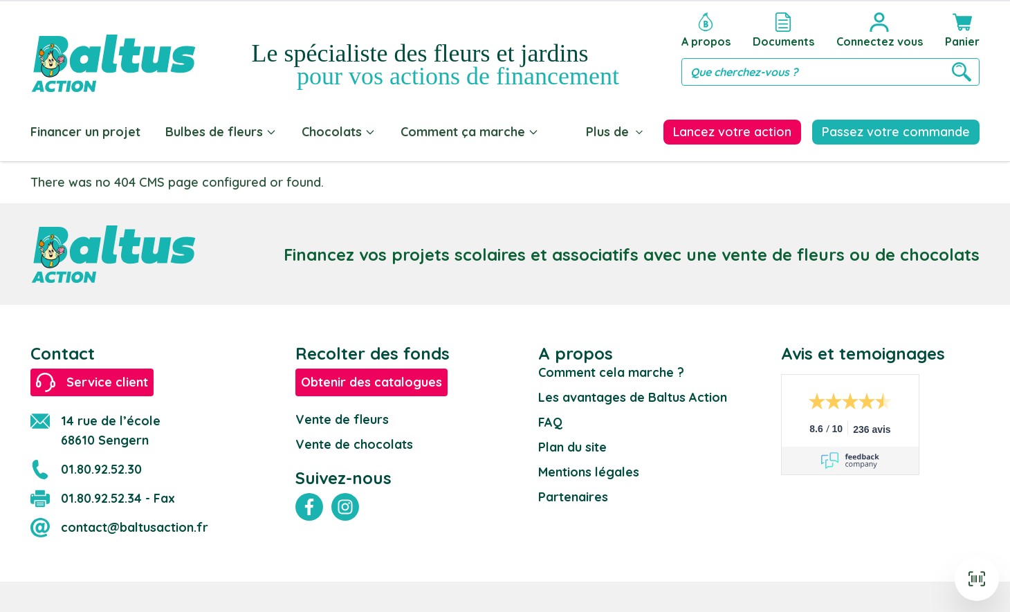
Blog (578, 132)
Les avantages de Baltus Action (632, 394)
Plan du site (572, 444)
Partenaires (573, 494)
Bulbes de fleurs (221, 132)
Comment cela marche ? (611, 370)
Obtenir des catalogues (371, 379)
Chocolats (339, 132)
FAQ (550, 419)
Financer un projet (85, 132)
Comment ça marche (470, 132)
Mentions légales (588, 469)
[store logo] (113, 49)
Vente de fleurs (342, 417)
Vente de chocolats (354, 441)
